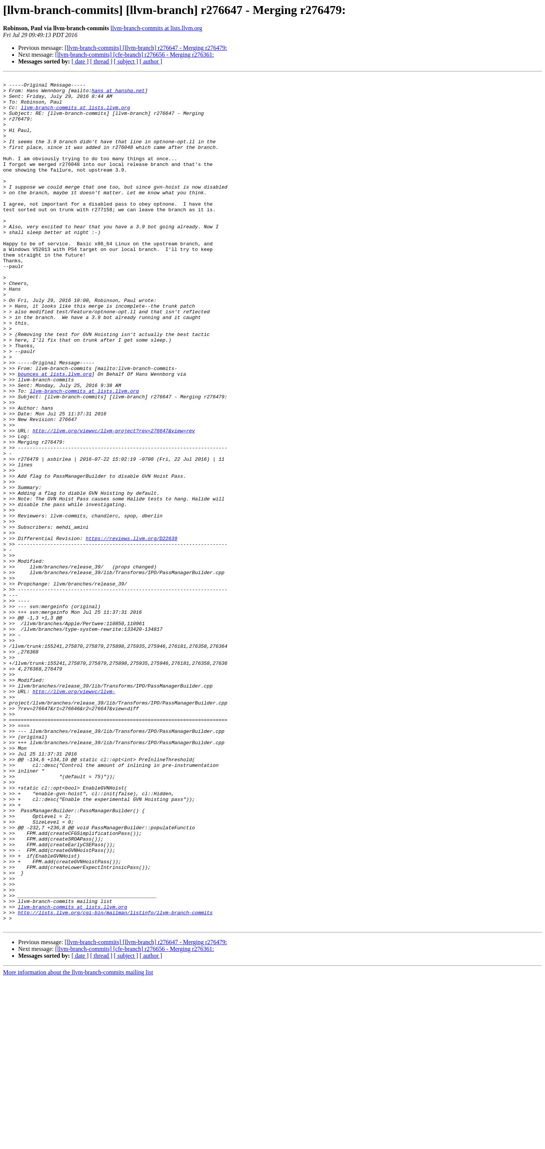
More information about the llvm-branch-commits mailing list (78, 1142)
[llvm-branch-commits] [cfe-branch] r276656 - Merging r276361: (134, 54)
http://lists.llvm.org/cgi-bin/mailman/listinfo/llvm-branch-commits (115, 1080)
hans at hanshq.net (118, 93)
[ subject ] (126, 61)
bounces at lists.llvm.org (55, 433)
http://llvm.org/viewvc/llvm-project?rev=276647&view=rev (114, 502)
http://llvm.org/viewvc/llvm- (74, 814)
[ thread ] (101, 61)
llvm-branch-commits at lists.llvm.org (156, 28)
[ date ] (80, 61)
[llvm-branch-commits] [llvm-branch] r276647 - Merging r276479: (146, 48)
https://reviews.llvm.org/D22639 (131, 631)
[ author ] (151, 61)
